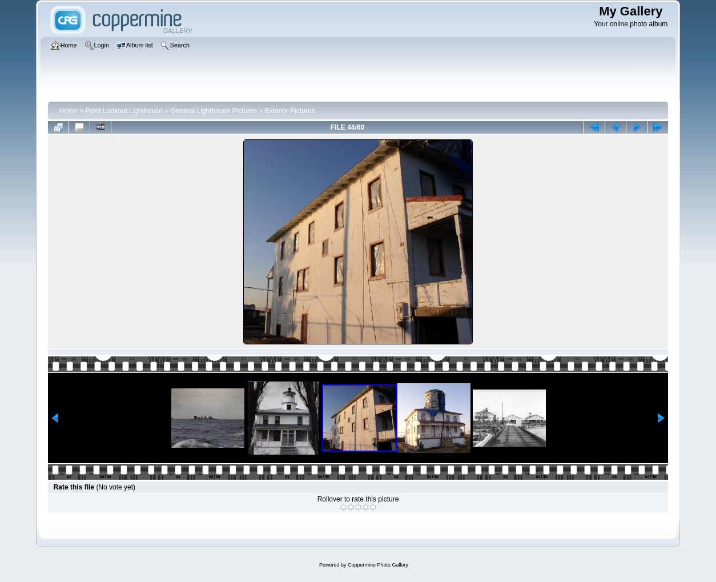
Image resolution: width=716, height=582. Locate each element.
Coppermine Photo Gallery (378, 565)
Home (68, 111)
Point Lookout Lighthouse (123, 111)
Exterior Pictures (290, 111)
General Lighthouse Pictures (214, 111)
